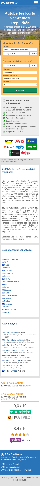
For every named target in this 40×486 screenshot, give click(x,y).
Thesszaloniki (9, 309)
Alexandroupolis (10, 259)
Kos (4, 284)
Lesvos (6, 287)
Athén (5, 262)
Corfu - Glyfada (9, 371)
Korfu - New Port (10, 345)
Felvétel (6, 47)
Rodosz (6, 301)
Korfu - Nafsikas (10, 333)
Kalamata (7, 270)
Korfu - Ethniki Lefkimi (12, 340)
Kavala (6, 276)
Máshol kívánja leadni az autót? (18, 61)
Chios (5, 265)
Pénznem (6, 69)
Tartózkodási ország (10, 75)
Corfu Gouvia (8, 366)
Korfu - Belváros (10, 355)
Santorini (7, 304)
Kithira (6, 279)
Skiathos (7, 307)
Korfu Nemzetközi (10, 282)
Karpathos (7, 273)
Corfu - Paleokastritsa (12, 350)
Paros (5, 293)
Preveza (6, 298)
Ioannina (7, 268)
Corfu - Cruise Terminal (13, 361)
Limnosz (6, 290)
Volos (5, 312)
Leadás (5, 58)
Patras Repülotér (10, 296)
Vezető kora (7, 81)
